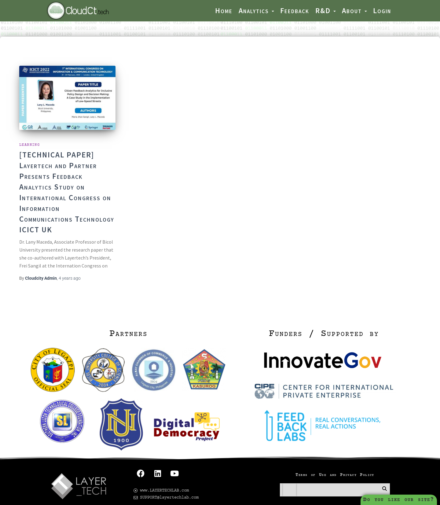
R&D (325, 10)
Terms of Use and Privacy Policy (334, 465)
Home (224, 10)
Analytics (256, 10)
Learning (29, 136)
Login (382, 10)
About (354, 10)
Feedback (294, 10)
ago (70, 269)
